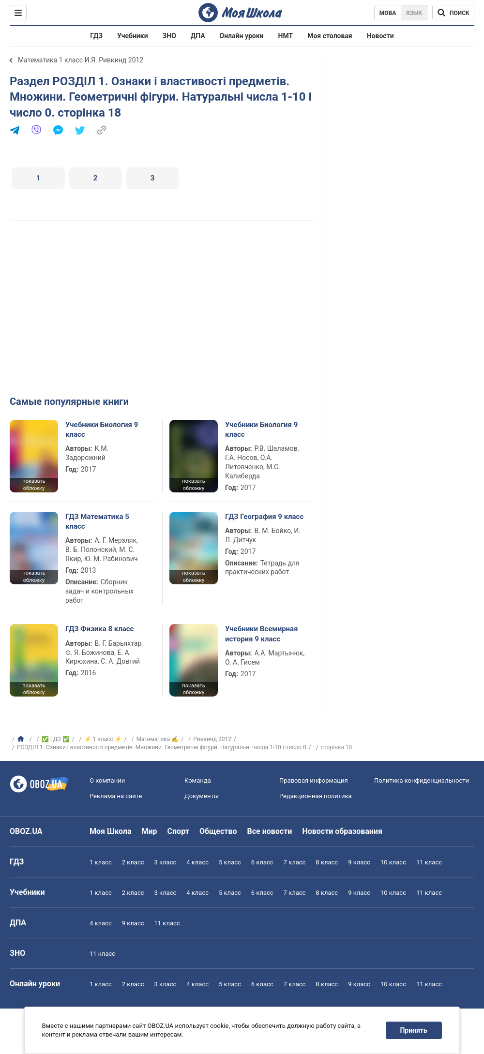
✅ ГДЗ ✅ (56, 739)
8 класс (327, 862)
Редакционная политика (315, 796)
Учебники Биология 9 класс (101, 429)
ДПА (198, 36)
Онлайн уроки (242, 36)
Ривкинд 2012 (212, 739)
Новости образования (342, 831)
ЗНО (169, 36)
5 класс (230, 862)
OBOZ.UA (26, 831)
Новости (380, 36)
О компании (107, 780)
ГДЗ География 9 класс (264, 516)
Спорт (178, 831)
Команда (197, 780)
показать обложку (33, 484)
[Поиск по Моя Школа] (453, 12)
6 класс (262, 862)
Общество (218, 831)
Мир (149, 831)
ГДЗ (96, 36)
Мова (387, 13)
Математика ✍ (157, 739)
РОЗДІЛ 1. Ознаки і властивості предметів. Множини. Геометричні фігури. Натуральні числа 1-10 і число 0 (161, 747)
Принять (413, 1030)
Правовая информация (313, 780)
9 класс (359, 862)
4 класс (197, 862)
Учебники (132, 36)
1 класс (101, 862)
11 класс (429, 862)
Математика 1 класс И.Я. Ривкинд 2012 (80, 60)
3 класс (165, 862)
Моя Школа (111, 831)
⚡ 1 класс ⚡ (103, 739)
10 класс (393, 862)
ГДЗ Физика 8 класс (99, 628)
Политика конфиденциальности (421, 780)
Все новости (269, 831)
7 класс (295, 862)
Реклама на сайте (116, 796)
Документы (201, 796)
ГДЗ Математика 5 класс (97, 521)
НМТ (285, 36)
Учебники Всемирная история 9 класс (261, 633)
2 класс (133, 862)
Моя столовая (329, 36)
